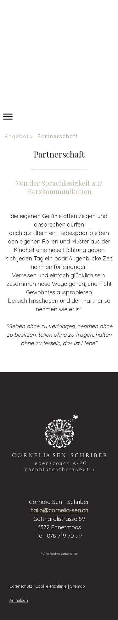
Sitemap (77, 586)
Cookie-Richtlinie (51, 586)
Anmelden (18, 600)
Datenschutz (20, 586)
